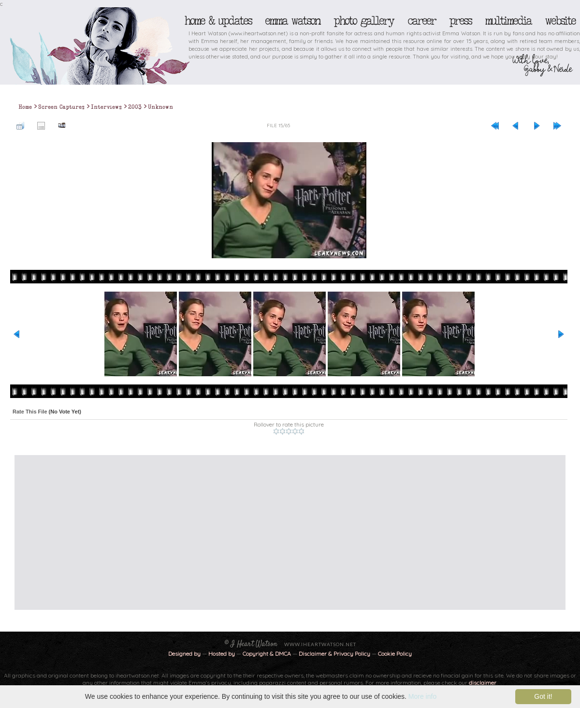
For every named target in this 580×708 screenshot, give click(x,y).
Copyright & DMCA (267, 653)
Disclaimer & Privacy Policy (335, 653)
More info (422, 696)
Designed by (184, 653)
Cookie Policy (395, 653)
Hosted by (221, 653)
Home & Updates (217, 21)
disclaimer (482, 682)
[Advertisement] (184, 532)
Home (25, 106)
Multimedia (508, 21)
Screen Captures (61, 106)
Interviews (106, 106)
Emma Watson (292, 21)
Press (460, 21)
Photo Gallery (363, 21)
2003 (135, 106)
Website (560, 21)
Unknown (160, 106)
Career (421, 21)
